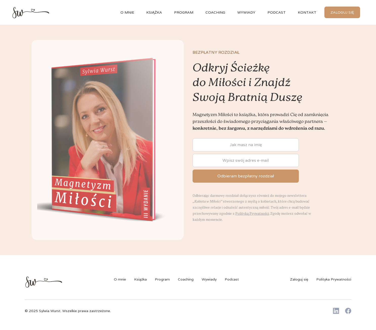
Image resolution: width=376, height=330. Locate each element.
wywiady (246, 12)
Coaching (215, 12)
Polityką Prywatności (252, 213)
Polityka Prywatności (333, 279)
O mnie (127, 12)
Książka (140, 279)
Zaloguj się (342, 12)
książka (154, 12)
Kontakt (307, 12)
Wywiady (209, 279)
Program (183, 12)
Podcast (276, 12)
